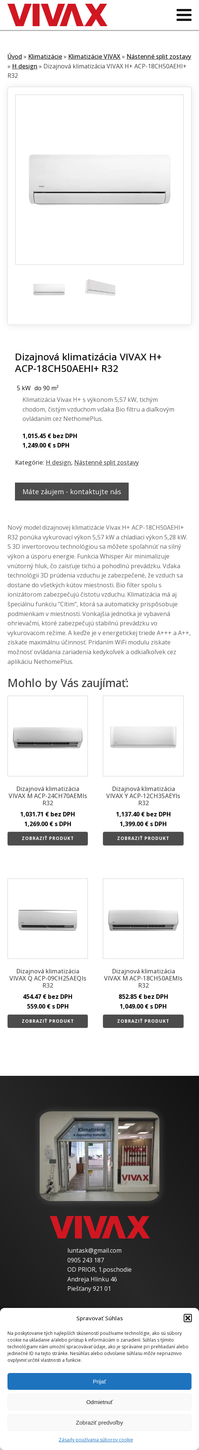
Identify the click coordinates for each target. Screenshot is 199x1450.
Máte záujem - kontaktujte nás (71, 491)
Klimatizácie (45, 56)
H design (24, 66)
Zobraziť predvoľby (99, 1422)
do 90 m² (46, 388)
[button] (188, 1318)
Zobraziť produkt (48, 838)
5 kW (24, 388)
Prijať (99, 1381)
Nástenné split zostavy (158, 56)
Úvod (14, 56)
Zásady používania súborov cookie (96, 1440)
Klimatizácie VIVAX (94, 56)
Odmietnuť (99, 1402)
